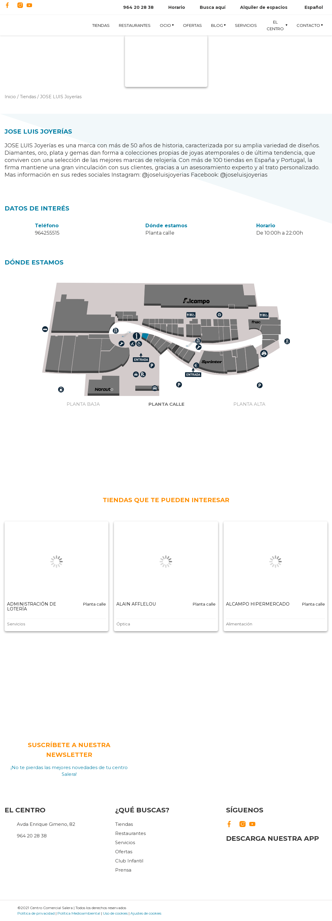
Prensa (123, 870)
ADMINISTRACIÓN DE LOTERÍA (31, 606)
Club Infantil (129, 861)
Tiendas (101, 25)
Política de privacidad (36, 913)
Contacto (308, 25)
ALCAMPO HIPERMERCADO (258, 604)
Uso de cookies (115, 913)
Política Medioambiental (78, 913)
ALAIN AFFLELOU (136, 604)
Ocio (165, 25)
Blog (217, 25)
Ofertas (192, 25)
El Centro (275, 25)
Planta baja (83, 404)
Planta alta (249, 404)
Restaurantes (135, 25)
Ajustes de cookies (145, 913)
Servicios (246, 25)
